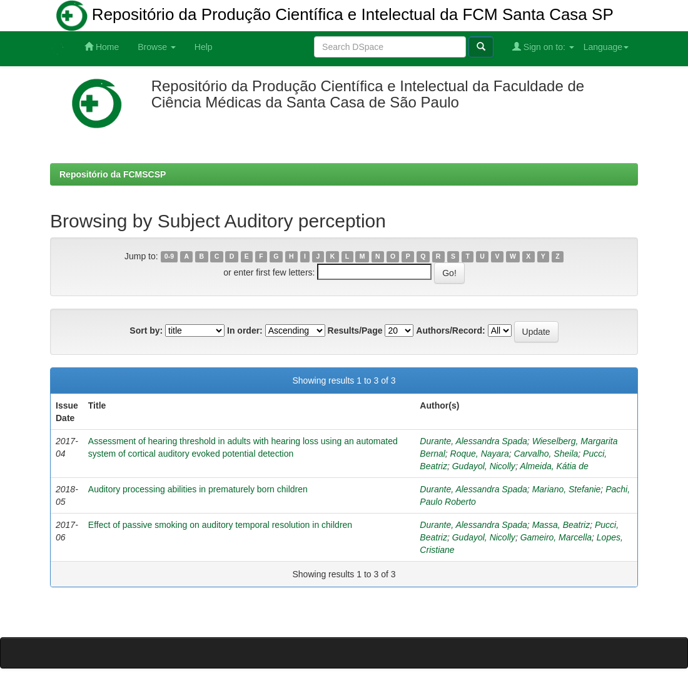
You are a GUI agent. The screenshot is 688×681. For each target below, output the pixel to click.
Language (606, 47)
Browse (157, 47)
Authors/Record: (450, 331)
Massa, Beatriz (561, 525)
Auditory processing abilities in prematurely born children (198, 489)
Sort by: (146, 331)
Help (204, 47)
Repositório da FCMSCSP (112, 174)
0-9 (169, 257)
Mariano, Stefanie (566, 489)
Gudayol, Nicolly (483, 466)
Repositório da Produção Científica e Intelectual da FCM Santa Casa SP (335, 15)
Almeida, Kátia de (554, 466)
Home (101, 46)
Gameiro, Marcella (556, 537)
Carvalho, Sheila (546, 454)
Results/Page (355, 331)
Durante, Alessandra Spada (473, 441)
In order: (245, 331)
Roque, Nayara (479, 454)
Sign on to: (543, 46)
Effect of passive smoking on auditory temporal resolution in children (220, 525)
